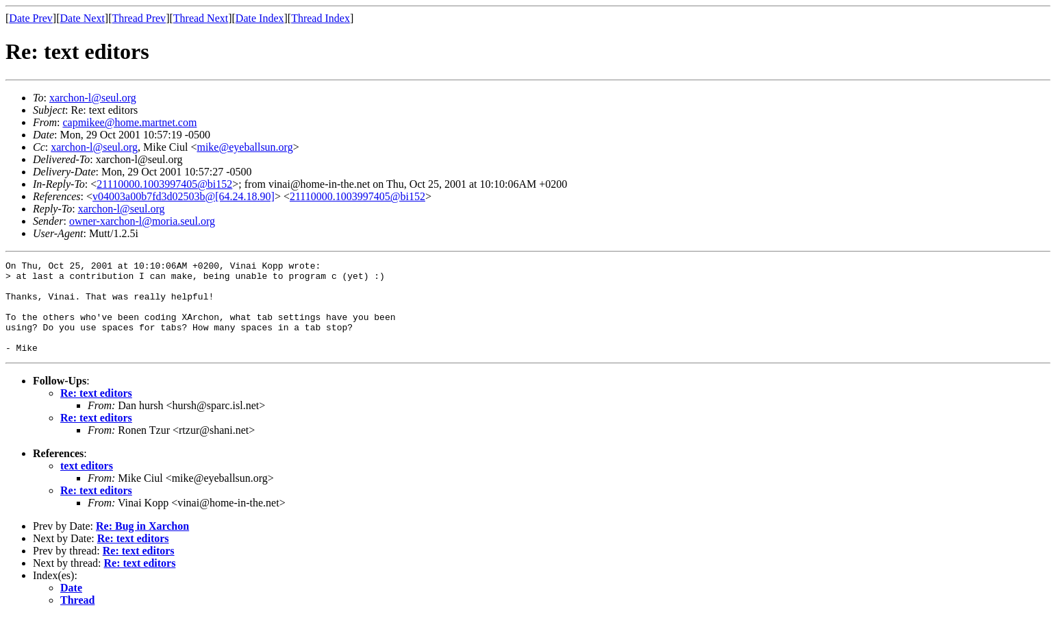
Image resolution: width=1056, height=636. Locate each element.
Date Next (82, 18)
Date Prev (31, 18)
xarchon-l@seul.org (92, 97)
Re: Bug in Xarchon (142, 544)
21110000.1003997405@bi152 (164, 184)
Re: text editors (96, 411)
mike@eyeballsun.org (244, 147)
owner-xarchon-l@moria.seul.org (142, 221)
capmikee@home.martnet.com (129, 122)
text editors (86, 484)
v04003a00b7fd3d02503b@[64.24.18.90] (183, 196)
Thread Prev (139, 18)
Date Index (260, 18)
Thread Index (320, 18)
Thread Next (200, 18)
